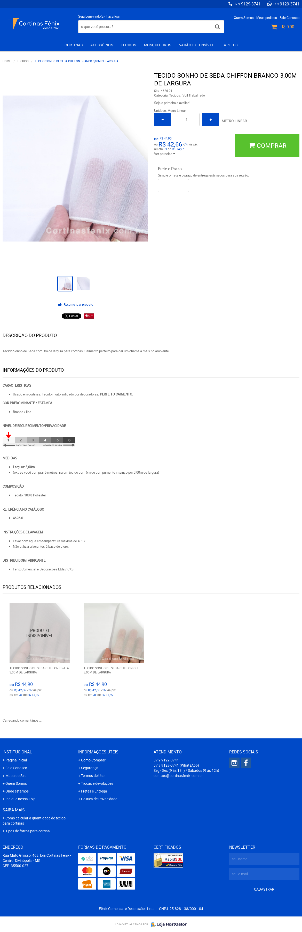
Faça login (113, 16)
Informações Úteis (98, 752)
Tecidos (128, 44)
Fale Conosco (289, 17)
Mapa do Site (15, 775)
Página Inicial (16, 760)
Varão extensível (196, 44)
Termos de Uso (93, 775)
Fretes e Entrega (94, 791)
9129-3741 (247, 4)
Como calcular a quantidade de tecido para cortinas (34, 821)
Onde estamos (17, 791)
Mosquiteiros (157, 44)
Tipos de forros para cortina (27, 830)
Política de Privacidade (99, 798)
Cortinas (74, 44)
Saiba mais (14, 810)
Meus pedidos (266, 17)
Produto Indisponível (40, 633)
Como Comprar (93, 760)
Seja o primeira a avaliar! (171, 102)
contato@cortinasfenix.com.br (178, 775)
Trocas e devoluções (97, 783)
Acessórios (101, 44)
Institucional (17, 752)
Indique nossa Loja (20, 798)
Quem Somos (244, 17)
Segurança (89, 767)
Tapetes (230, 44)
